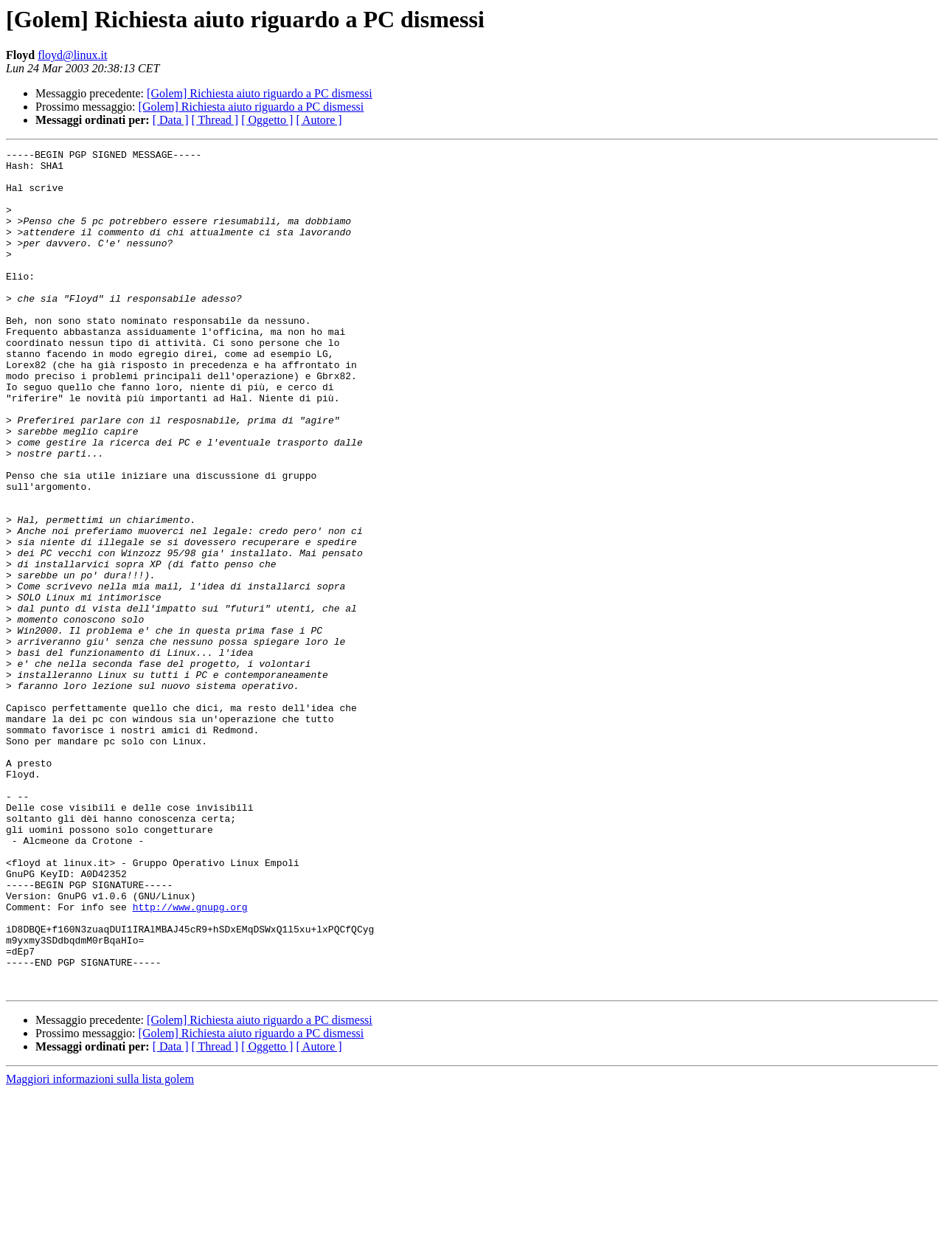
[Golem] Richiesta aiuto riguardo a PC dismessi (259, 93)
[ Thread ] (215, 120)
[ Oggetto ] (267, 120)
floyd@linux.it (72, 55)
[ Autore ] (318, 120)
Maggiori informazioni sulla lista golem (100, 1247)
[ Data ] (171, 120)
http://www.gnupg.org (190, 1059)
